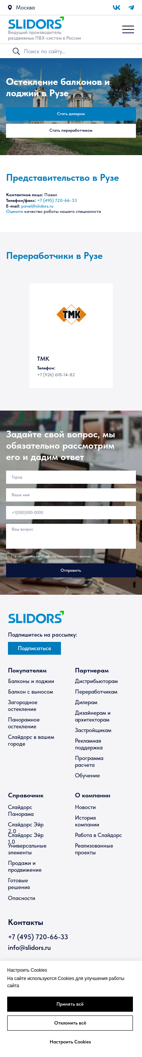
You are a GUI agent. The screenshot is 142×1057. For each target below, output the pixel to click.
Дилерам (86, 702)
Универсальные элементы (27, 849)
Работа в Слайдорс (98, 835)
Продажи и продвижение (25, 866)
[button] (10, 7)
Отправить (71, 570)
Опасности (21, 898)
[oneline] (71, 477)
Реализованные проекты (94, 849)
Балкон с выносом (30, 691)
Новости (85, 807)
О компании (92, 795)
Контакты (25, 922)
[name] (71, 495)
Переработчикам (96, 691)
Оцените (14, 211)
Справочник (26, 795)
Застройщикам (93, 730)
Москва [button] (25, 7)
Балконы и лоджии (31, 681)
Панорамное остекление (24, 723)
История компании (87, 821)
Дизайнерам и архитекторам (93, 716)
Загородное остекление (22, 705)
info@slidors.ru (29, 947)
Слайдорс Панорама (21, 810)
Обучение (87, 775)
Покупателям (27, 670)
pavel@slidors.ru (37, 206)
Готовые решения (19, 884)
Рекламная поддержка (89, 744)
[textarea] (71, 536)
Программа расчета (89, 761)
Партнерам (92, 670)
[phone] (71, 512)
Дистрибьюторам (96, 681)
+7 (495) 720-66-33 (57, 200)
